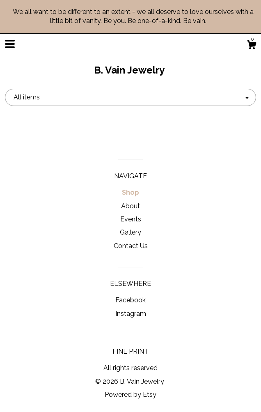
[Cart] (251, 46)
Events (130, 219)
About (130, 206)
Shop (130, 192)
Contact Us (131, 246)
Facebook (130, 300)
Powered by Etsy (130, 394)
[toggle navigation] (10, 44)
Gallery (130, 232)
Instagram (130, 314)
